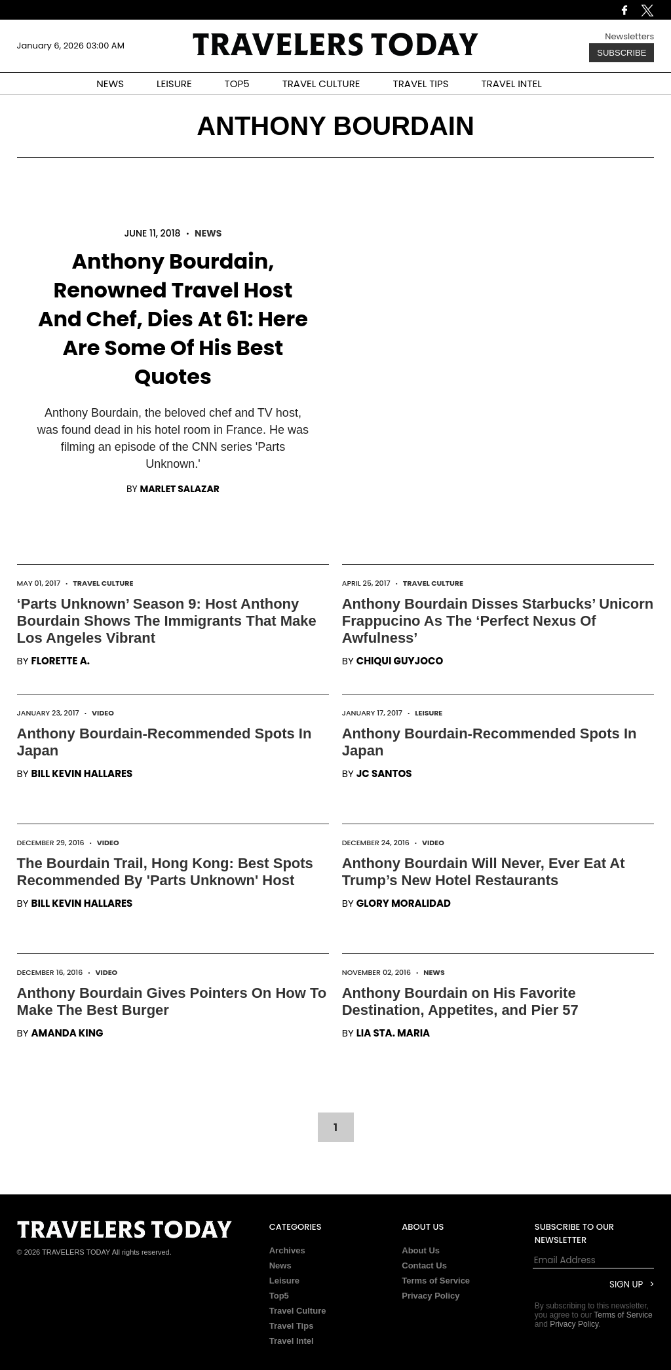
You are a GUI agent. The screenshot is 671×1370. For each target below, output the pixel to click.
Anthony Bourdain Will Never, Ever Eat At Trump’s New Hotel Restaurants (483, 871)
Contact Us (424, 1265)
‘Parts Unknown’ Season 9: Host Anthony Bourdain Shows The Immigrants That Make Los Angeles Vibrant (166, 621)
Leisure (428, 713)
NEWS (110, 83)
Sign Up (626, 1284)
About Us (421, 1250)
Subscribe (621, 53)
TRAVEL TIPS (421, 83)
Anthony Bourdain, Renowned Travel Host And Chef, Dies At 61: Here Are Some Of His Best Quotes (173, 318)
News (208, 233)
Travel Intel (291, 1341)
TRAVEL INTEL (512, 83)
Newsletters (629, 36)
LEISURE (174, 83)
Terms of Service (436, 1280)
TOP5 (237, 83)
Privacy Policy (430, 1296)
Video (103, 713)
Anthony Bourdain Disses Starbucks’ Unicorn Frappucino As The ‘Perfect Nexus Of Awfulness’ (498, 621)
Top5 (279, 1296)
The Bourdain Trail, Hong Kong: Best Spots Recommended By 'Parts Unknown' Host (165, 871)
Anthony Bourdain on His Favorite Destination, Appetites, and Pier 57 (460, 1001)
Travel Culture (103, 583)
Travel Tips (291, 1326)
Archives (287, 1250)
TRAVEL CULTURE (321, 83)
